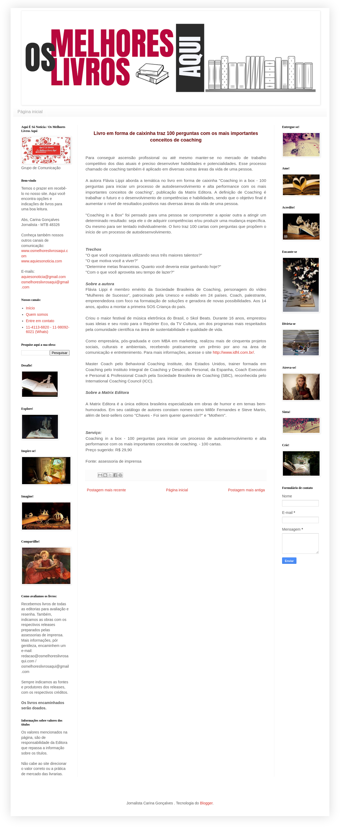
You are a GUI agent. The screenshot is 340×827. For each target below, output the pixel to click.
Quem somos (37, 314)
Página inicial (30, 111)
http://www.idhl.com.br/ (233, 352)
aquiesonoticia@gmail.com (43, 277)
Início (30, 308)
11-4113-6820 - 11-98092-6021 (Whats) (47, 329)
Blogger (206, 803)
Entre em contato (40, 321)
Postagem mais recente (106, 490)
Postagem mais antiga (246, 490)
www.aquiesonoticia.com (41, 261)
